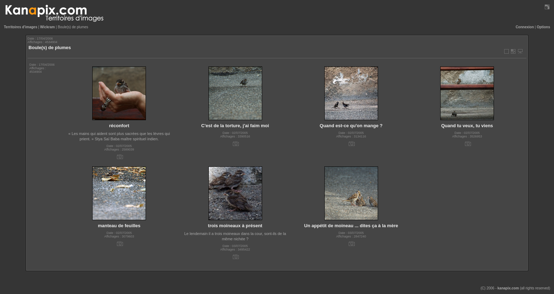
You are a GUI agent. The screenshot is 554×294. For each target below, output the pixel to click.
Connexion (524, 27)
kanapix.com (508, 288)
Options (543, 27)
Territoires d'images (20, 27)
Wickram (47, 27)
